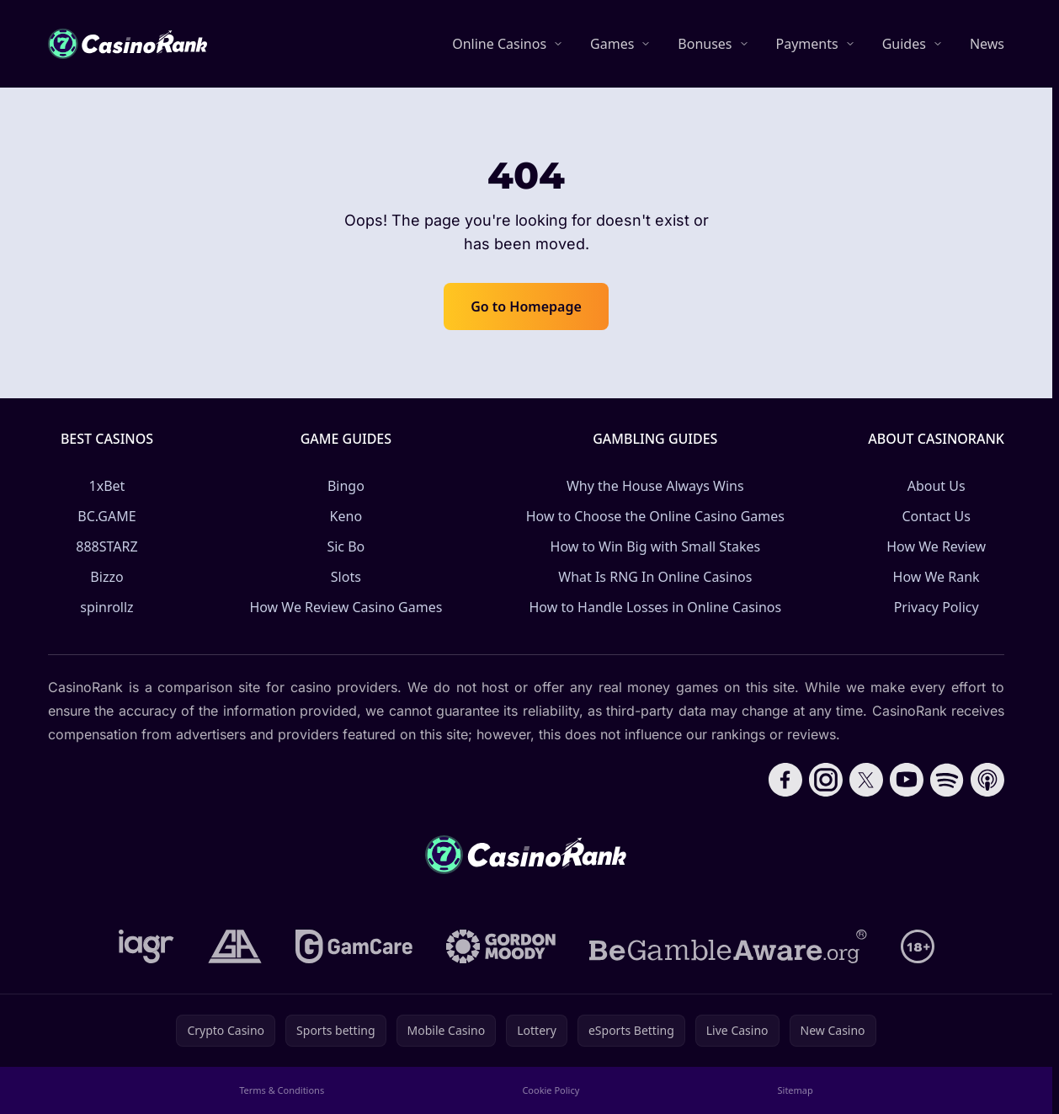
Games (612, 44)
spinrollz (106, 607)
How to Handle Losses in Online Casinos (655, 607)
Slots (346, 577)
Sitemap (795, 1090)
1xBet (107, 486)
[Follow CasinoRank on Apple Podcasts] (987, 780)
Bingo (346, 486)
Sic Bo (346, 546)
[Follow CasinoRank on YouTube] (906, 780)
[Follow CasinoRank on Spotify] (947, 780)
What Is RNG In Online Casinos (655, 577)
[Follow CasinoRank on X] (866, 780)
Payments (807, 44)
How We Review (936, 546)
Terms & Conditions (281, 1090)
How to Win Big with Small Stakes (656, 546)
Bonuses (705, 44)
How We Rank (936, 577)
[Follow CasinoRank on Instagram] (826, 780)
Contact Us (936, 516)
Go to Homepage (526, 306)
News (987, 44)
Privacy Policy (936, 607)
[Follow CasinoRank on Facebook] (785, 780)
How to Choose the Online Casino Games (655, 516)
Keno (346, 516)
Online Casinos (499, 44)
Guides (904, 44)
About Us (936, 486)
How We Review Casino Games (345, 607)
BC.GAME (106, 516)
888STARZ (106, 546)
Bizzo (106, 577)
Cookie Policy (550, 1090)
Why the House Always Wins (655, 486)
